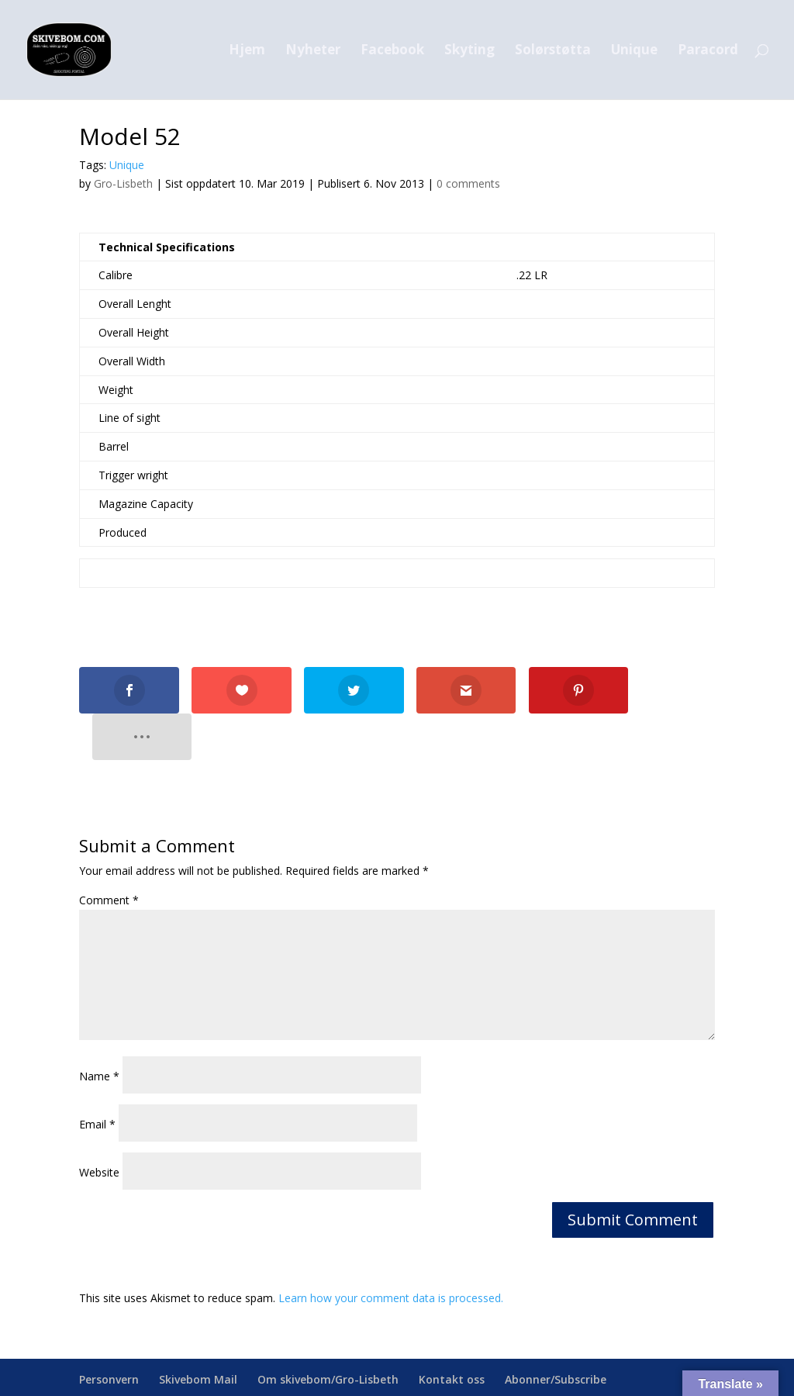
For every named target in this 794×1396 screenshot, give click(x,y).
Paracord (708, 51)
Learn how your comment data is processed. (390, 1250)
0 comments (468, 183)
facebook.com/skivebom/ (579, 1374)
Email (97, 1076)
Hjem (247, 51)
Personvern (109, 1332)
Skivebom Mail (198, 1332)
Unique (634, 51)
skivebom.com (249, 1374)
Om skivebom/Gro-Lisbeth (328, 1332)
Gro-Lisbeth (123, 183)
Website (99, 1125)
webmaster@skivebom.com (418, 1374)
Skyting (469, 51)
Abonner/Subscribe (555, 1332)
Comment (109, 853)
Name (99, 1028)
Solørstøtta (553, 51)
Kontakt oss (452, 1332)
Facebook (392, 51)
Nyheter (312, 51)
